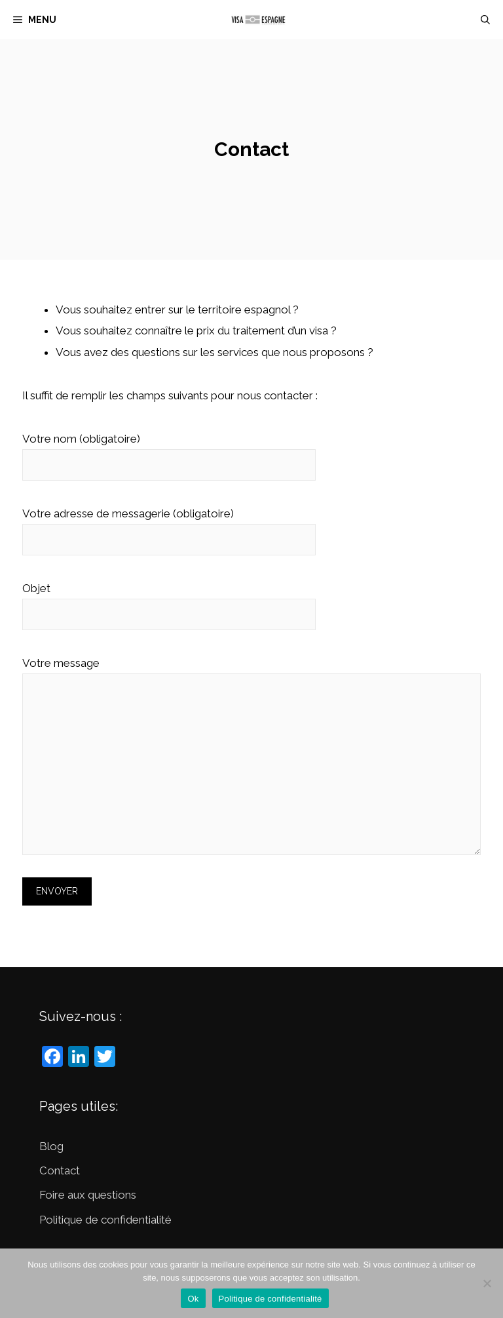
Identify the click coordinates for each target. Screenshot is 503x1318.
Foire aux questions (87, 1194)
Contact (59, 1170)
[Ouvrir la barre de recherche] (485, 19)
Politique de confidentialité (105, 1219)
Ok (192, 1299)
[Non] (486, 1283)
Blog (51, 1146)
